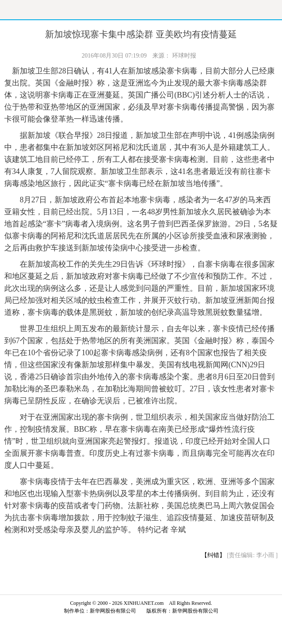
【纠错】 (213, 555)
